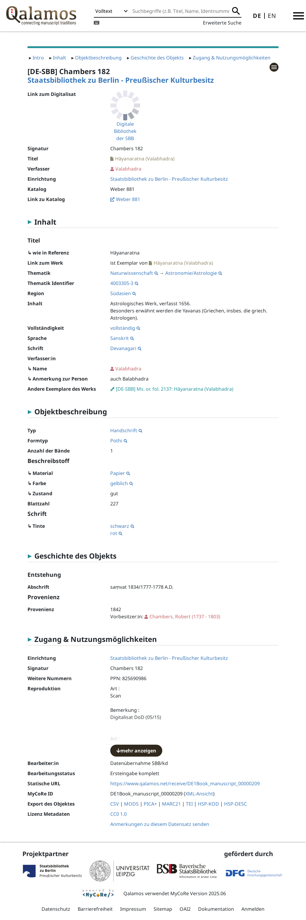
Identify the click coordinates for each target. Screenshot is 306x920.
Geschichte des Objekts (157, 57)
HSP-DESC (235, 804)
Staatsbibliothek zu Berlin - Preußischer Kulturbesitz (120, 80)
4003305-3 (124, 283)
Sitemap (163, 909)
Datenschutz (56, 909)
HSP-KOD (208, 804)
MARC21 (171, 804)
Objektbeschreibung (98, 57)
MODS (131, 804)
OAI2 (185, 909)
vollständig (125, 328)
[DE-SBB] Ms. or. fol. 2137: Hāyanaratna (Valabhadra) (174, 389)
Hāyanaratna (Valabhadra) (145, 158)
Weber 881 (128, 199)
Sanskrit (122, 338)
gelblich (121, 483)
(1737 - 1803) (184, 616)
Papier (120, 473)
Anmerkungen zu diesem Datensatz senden (159, 824)
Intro (38, 57)
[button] (298, 15)
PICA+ (150, 804)
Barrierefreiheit (95, 909)
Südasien (123, 293)
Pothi (118, 440)
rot (116, 533)
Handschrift (126, 430)
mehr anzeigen (136, 750)
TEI (189, 804)
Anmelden (252, 909)
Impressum (133, 909)
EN (272, 16)
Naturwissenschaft (134, 273)
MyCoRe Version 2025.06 (198, 893)
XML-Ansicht (199, 793)
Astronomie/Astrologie (193, 273)
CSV (114, 804)
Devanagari (125, 348)
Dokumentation (216, 909)
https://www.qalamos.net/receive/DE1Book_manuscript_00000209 (185, 783)
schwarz (122, 526)
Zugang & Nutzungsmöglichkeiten (231, 57)
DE (257, 16)
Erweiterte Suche (222, 22)
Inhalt (59, 57)
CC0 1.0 (118, 814)
